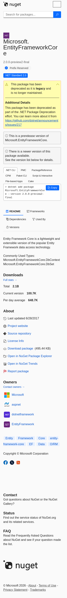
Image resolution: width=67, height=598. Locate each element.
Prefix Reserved (19, 68)
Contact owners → (14, 386)
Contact (10, 495)
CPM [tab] (8, 175)
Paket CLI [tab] (21, 175)
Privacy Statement (15, 589)
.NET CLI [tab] (10, 170)
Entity (9, 438)
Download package (20, 348)
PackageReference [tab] (42, 170)
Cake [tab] (31, 181)
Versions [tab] (13, 227)
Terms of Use (47, 585)
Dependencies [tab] (16, 219)
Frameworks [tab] (35, 211)
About (32, 585)
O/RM (54, 444)
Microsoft (18, 394)
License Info (16, 340)
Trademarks (38, 589)
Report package (18, 371)
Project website (18, 325)
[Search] (57, 14)
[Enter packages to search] (28, 14)
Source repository (19, 333)
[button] (32, 88)
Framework (25, 438)
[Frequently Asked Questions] (7, 531)
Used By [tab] (39, 219)
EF (31, 444)
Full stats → (10, 279)
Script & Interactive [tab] (42, 175)
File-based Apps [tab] (14, 181)
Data (41, 444)
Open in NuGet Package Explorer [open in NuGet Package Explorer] (30, 356)
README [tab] (13, 211)
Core (41, 438)
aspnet (16, 404)
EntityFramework (23, 424)
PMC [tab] (23, 170)
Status (9, 513)
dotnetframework (23, 414)
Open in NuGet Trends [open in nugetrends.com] (23, 363)
